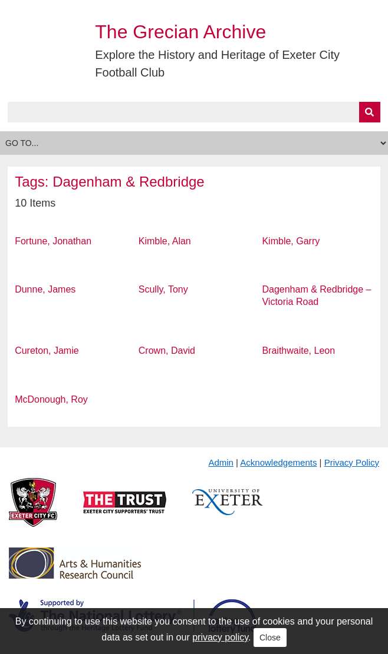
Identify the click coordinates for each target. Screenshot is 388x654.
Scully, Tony (163, 289)
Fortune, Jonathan (53, 241)
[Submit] (369, 112)
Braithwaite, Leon (298, 351)
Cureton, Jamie (47, 351)
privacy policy (220, 637)
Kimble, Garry (291, 241)
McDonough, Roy (51, 399)
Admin (221, 462)
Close (270, 637)
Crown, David (167, 351)
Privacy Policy (351, 462)
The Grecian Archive (180, 31)
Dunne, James (45, 289)
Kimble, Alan (165, 241)
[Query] (194, 112)
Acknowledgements (278, 462)
